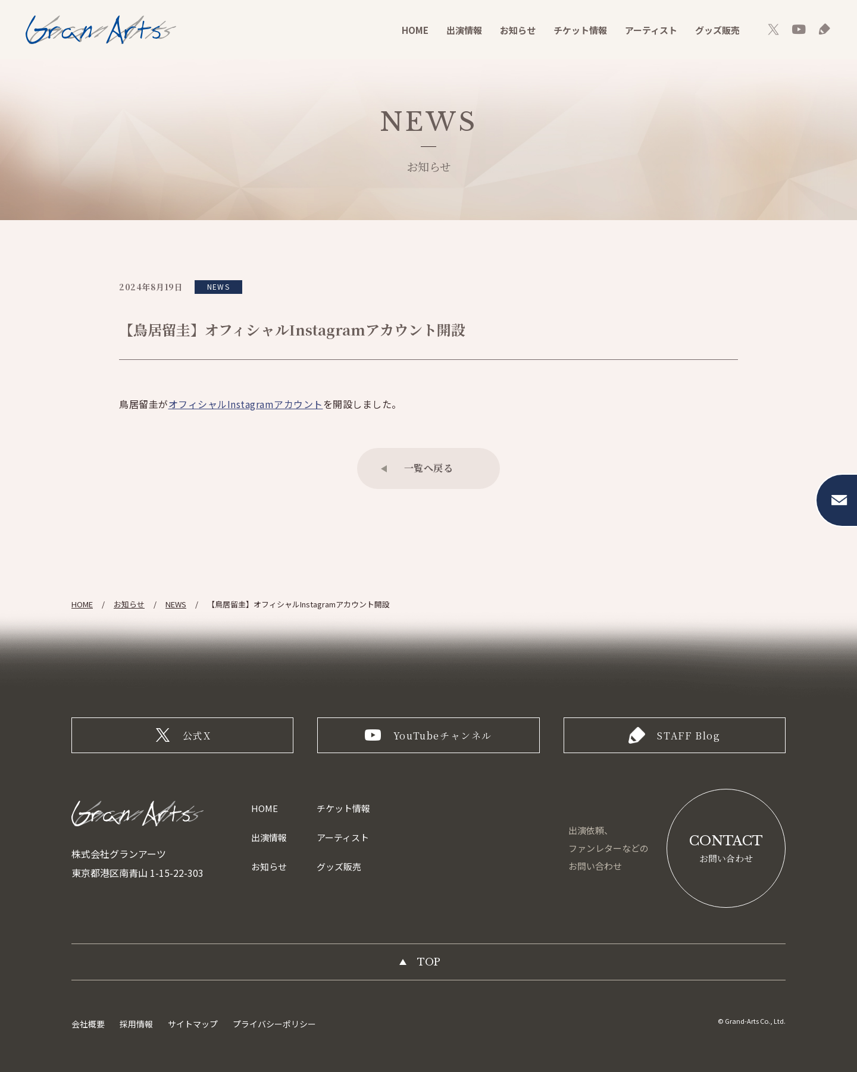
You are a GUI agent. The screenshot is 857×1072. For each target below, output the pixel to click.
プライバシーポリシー (274, 1024)
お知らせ (518, 30)
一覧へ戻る (428, 468)
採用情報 (136, 1024)
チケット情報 (580, 30)
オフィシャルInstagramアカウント (245, 404)
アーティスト (651, 30)
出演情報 (464, 30)
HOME (415, 30)
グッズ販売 (717, 30)
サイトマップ (193, 1024)
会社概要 (88, 1024)
